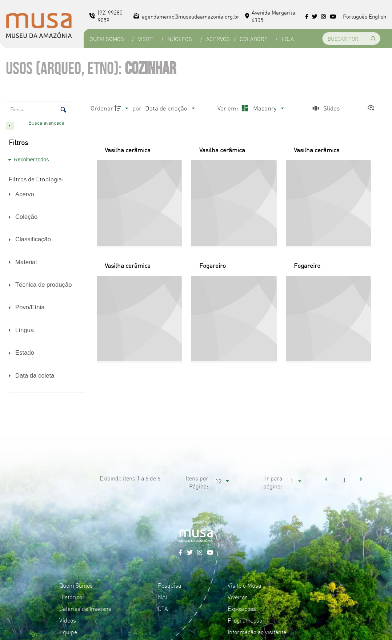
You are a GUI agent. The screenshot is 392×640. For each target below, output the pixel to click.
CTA (163, 608)
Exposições (242, 608)
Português (355, 16)
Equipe (68, 632)
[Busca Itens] (38, 108)
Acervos (218, 39)
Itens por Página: (197, 482)
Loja (288, 39)
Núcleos (179, 39)
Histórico (70, 597)
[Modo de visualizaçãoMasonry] (261, 108)
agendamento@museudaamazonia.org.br (186, 16)
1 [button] (344, 480)
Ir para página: (272, 482)
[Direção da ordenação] (122, 108)
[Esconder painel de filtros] (10, 126)
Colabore (254, 39)
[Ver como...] (373, 108)
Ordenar (102, 108)
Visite (145, 39)
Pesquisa (169, 585)
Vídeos (67, 620)
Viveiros (238, 597)
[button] (326, 479)
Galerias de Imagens (85, 608)
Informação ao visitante (257, 632)
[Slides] (325, 108)
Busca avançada (47, 122)
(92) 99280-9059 (107, 16)
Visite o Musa (244, 585)
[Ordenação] (169, 108)
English (377, 16)
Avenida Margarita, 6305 (271, 16)
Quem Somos (106, 39)
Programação (245, 620)
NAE (163, 597)
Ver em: (228, 108)
